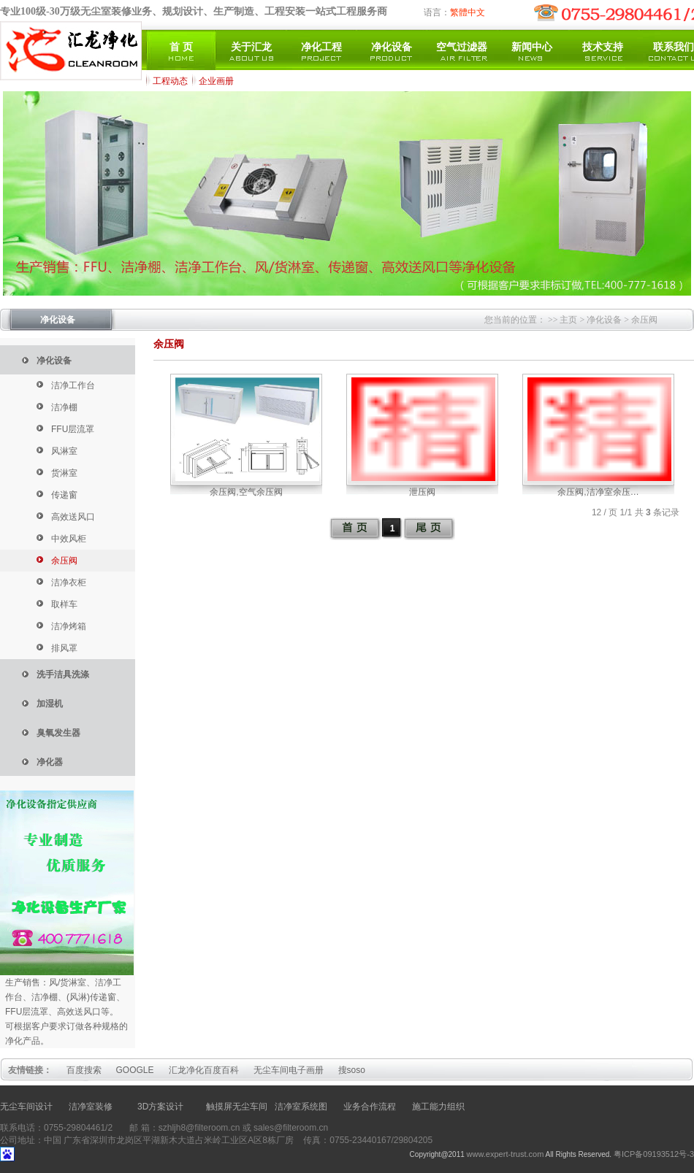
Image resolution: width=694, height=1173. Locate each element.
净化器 (50, 762)
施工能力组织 (438, 1106)
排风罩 (64, 648)
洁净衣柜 (68, 582)
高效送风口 (73, 517)
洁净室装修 (91, 1106)
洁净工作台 (73, 385)
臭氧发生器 (58, 733)
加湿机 (50, 704)
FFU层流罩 (72, 429)
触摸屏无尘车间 (236, 1106)
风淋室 (64, 451)
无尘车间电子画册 (288, 1070)
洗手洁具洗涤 (63, 674)
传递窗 (64, 495)
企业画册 (216, 81)
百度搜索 (84, 1070)
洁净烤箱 (68, 626)
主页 (568, 320)
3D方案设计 (160, 1106)
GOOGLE (135, 1070)
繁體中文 (467, 12)
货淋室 (64, 473)
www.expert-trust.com (505, 1154)
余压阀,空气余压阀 (246, 492)
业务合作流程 (369, 1106)
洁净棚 (64, 407)
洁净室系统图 (301, 1106)
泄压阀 (422, 492)
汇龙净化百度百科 (204, 1070)
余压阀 (644, 320)
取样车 (64, 604)
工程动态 (170, 81)
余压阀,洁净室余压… (597, 492)
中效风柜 (68, 539)
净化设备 (57, 320)
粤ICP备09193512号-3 (654, 1154)
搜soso (351, 1070)
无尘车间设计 (26, 1106)
